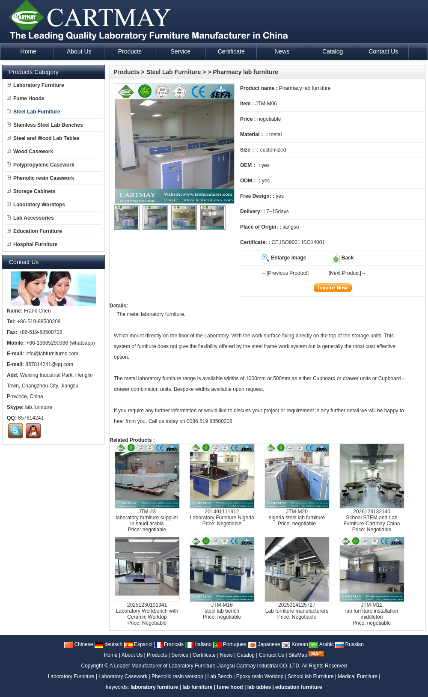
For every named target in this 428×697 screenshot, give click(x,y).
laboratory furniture (162, 314)
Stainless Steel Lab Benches (45, 125)
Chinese (78, 644)
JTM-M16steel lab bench (222, 608)
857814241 (31, 418)
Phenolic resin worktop (177, 676)
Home (111, 655)
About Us (132, 655)
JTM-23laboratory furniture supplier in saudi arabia (147, 518)
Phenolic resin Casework (40, 178)
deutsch (108, 644)
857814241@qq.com (49, 364)
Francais (169, 644)
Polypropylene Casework (40, 165)
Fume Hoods (26, 98)
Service (179, 655)
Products (126, 72)
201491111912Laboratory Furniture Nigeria (222, 515)
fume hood (230, 687)
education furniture (298, 687)
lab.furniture (38, 407)
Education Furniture (34, 231)
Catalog (246, 655)
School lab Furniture (310, 676)
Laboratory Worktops (36, 205)
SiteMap (297, 655)
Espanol (138, 644)
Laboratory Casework (122, 676)
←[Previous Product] (285, 273)
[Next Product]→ (347, 273)
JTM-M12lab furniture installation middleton (371, 611)
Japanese (264, 644)
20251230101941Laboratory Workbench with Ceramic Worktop (147, 611)
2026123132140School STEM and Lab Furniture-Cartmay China (371, 518)
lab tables (259, 687)
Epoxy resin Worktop (260, 676)
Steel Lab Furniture (173, 72)
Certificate (204, 655)
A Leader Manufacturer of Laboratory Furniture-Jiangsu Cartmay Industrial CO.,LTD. (205, 666)
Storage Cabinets (31, 191)
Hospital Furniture (32, 244)
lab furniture (197, 687)
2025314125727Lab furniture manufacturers (296, 608)
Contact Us (271, 655)
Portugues (230, 644)
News (226, 655)
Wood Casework (30, 152)
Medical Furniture (357, 676)
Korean (295, 644)
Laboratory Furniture (35, 85)
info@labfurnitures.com (51, 354)
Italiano (198, 644)
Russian (349, 644)
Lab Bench (220, 676)
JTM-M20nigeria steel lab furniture (297, 515)
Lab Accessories (30, 218)
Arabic (321, 644)
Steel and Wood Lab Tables (43, 138)
